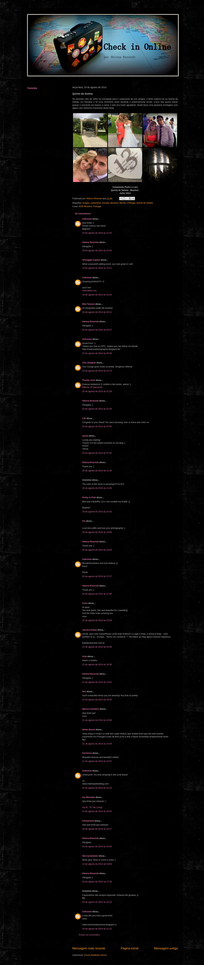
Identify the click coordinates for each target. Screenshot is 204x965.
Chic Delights (89, 362)
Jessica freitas (89, 630)
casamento (96, 203)
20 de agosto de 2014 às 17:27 (97, 576)
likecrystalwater (90, 856)
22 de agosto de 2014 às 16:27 (97, 829)
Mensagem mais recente (88, 948)
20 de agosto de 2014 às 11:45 (97, 470)
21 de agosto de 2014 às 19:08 (97, 720)
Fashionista (88, 821)
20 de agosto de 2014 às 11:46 (97, 488)
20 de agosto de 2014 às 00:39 (97, 353)
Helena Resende (90, 242)
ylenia (85, 436)
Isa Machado (88, 797)
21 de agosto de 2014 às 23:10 (97, 788)
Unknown (87, 219)
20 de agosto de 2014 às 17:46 (97, 594)
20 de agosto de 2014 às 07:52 (97, 453)
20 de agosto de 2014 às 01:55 (97, 409)
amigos (85, 203)
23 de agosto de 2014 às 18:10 (97, 902)
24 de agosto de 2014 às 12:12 (97, 928)
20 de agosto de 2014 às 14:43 (97, 511)
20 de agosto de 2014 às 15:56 (97, 532)
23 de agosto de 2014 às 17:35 (97, 881)
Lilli (84, 418)
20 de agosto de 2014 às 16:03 (97, 550)
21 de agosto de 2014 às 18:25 (97, 699)
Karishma (87, 753)
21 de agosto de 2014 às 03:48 (97, 647)
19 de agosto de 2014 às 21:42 (97, 233)
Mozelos (114, 203)
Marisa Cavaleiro (90, 709)
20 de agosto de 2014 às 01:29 (97, 391)
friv (84, 521)
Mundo (122, 203)
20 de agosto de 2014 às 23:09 (97, 620)
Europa (105, 203)
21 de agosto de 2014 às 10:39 (97, 664)
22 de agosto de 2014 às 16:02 (97, 811)
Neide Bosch (88, 729)
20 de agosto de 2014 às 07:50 (97, 426)
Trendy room (88, 380)
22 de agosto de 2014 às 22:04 (97, 846)
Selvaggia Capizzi (91, 260)
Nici (84, 691)
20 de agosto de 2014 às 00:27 (97, 329)
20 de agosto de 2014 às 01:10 (97, 370)
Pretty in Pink (89, 497)
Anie (84, 656)
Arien (85, 603)
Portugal (131, 203)
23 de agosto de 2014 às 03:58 (97, 864)
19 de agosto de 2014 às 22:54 (97, 294)
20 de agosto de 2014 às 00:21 (97, 312)
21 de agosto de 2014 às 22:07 (97, 761)
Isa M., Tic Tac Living (92, 807)
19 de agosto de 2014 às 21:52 (97, 250)
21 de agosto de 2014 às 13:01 (97, 682)
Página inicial (129, 948)
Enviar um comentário (89, 935)
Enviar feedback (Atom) (95, 955)
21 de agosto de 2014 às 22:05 (97, 743)
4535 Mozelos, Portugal (90, 206)
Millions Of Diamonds (92, 387)
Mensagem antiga (166, 948)
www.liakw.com (89, 290)
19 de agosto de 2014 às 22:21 (97, 268)
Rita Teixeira (88, 304)
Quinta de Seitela (144, 203)
